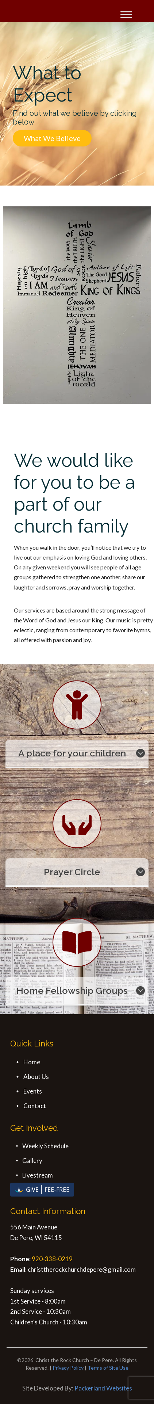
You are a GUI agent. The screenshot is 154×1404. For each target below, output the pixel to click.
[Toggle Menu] (126, 14)
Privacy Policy (68, 1368)
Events (32, 1091)
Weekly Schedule (45, 1146)
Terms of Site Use (108, 1368)
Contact (34, 1106)
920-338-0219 (52, 1259)
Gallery (32, 1160)
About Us (36, 1076)
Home (31, 1062)
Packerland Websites (103, 1388)
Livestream (37, 1175)
